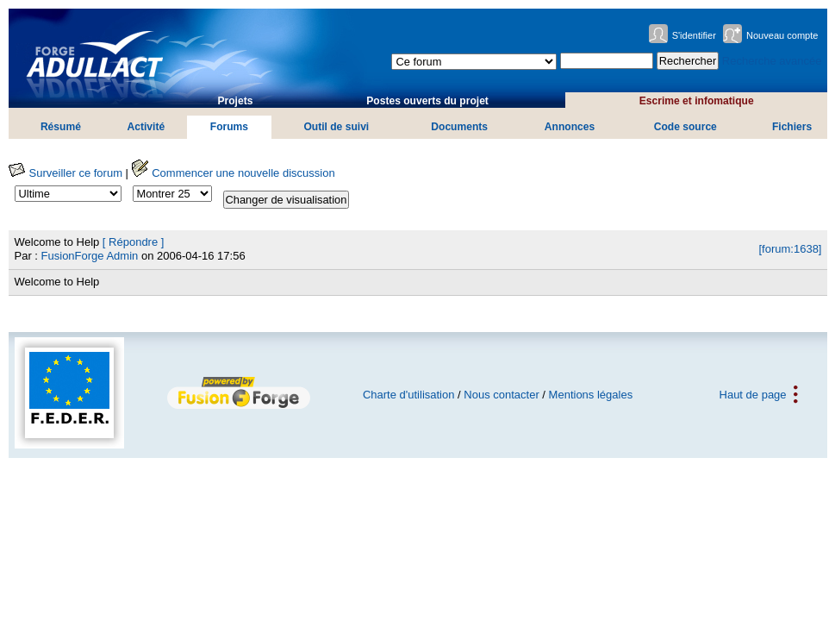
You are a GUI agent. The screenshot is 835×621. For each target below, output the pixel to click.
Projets (234, 101)
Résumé (61, 127)
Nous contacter (501, 394)
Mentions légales (591, 394)
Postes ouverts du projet (427, 101)
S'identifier (694, 35)
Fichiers (792, 127)
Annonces (570, 127)
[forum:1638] (789, 248)
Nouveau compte (782, 35)
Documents (459, 127)
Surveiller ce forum (65, 172)
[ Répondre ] (134, 241)
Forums (229, 127)
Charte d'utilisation (409, 394)
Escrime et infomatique (696, 101)
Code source (685, 127)
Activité (146, 127)
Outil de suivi (336, 127)
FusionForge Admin (90, 255)
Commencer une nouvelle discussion (233, 172)
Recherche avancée (772, 60)
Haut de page (753, 394)
